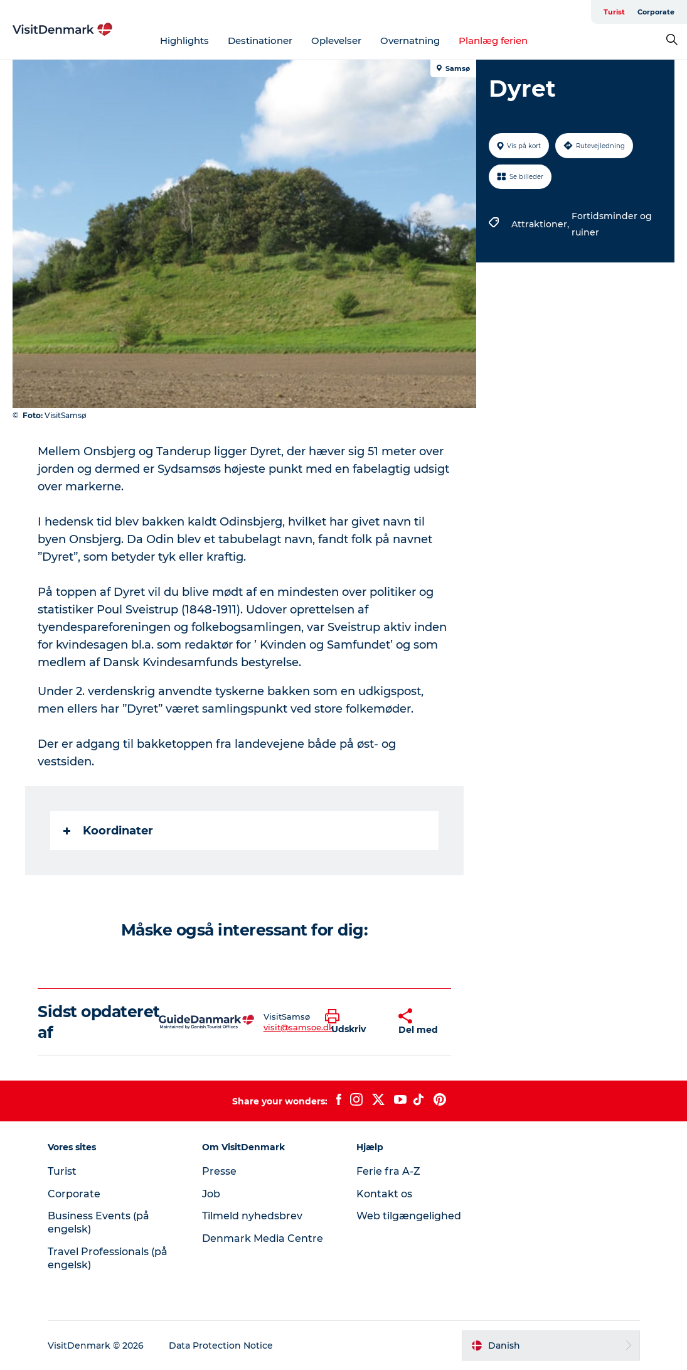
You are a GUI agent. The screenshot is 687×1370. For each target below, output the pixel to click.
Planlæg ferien (493, 40)
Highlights (184, 40)
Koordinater (108, 831)
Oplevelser (336, 40)
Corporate (655, 12)
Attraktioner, (541, 224)
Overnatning (410, 40)
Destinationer (260, 40)
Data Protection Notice (221, 1345)
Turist (614, 12)
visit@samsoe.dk (299, 1027)
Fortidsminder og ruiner (612, 224)
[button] (352, 1022)
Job (211, 1194)
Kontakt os (384, 1194)
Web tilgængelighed (408, 1216)
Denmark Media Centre (262, 1238)
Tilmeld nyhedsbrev (252, 1216)
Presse (219, 1171)
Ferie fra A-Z (388, 1171)
